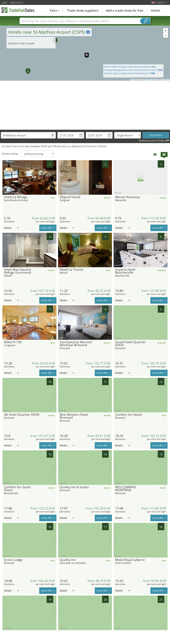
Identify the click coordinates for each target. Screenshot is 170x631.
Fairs (54, 10)
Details (11, 227)
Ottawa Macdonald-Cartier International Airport (133, 70)
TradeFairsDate (18, 10)
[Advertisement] (85, 105)
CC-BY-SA (166, 80)
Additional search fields (151, 140)
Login (5, 2)
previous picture (4, 178)
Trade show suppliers (82, 10)
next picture (55, 178)
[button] (85, 53)
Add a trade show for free (124, 10)
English (161, 2)
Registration (16, 2)
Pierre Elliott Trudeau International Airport (130, 66)
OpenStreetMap (150, 80)
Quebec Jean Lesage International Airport (129, 73)
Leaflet (134, 80)
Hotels (155, 10)
